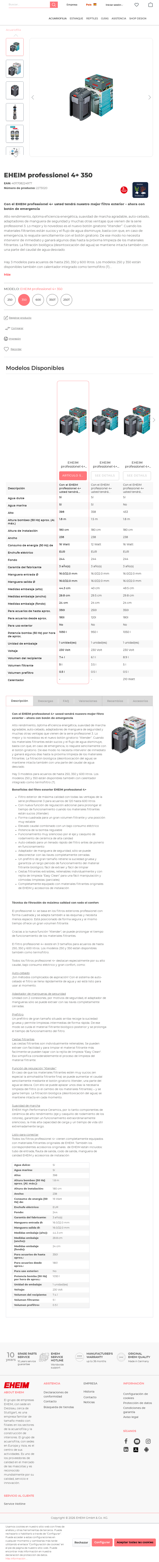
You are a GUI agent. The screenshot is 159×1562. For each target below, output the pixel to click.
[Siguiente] (150, 100)
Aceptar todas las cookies (135, 1542)
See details (105, 478)
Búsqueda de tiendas (59, 1407)
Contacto (50, 1401)
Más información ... (17, 1558)
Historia (89, 1391)
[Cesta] (150, 4)
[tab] (19, 703)
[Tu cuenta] (113, 5)
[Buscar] (54, 5)
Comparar (17, 331)
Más (7, 277)
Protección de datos (137, 1403)
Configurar (102, 1542)
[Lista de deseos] (136, 5)
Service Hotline (15, 1504)
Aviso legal (130, 1417)
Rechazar (81, 1542)
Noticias (89, 1402)
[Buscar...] (29, 5)
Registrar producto (20, 320)
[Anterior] (33, 100)
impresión (15, 341)
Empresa (72, 5)
